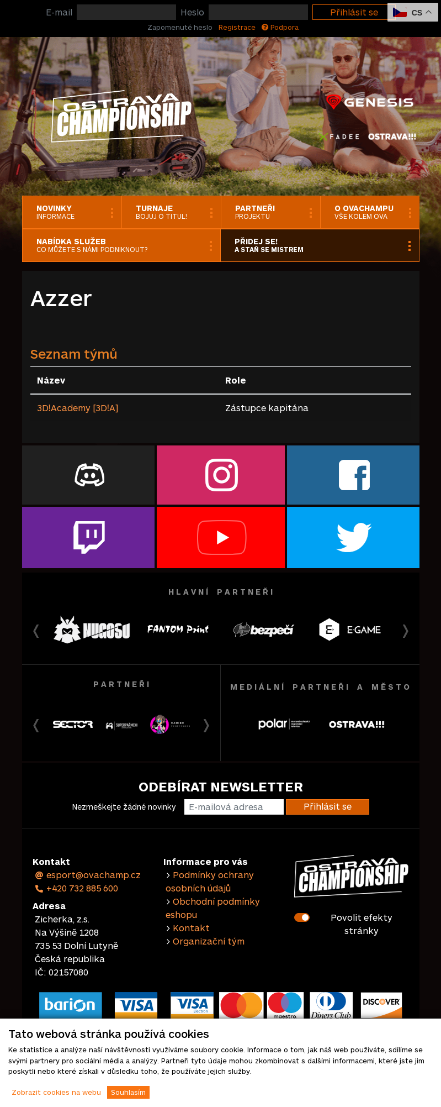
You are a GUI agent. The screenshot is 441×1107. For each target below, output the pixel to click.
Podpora (280, 27)
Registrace (237, 27)
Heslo (192, 12)
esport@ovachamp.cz (88, 874)
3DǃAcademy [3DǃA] (78, 407)
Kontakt (191, 927)
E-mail (59, 12)
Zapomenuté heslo (179, 27)
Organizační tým (209, 941)
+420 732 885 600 (77, 888)
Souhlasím (128, 1092)
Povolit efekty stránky (361, 924)
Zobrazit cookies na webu (56, 1092)
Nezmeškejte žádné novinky (124, 806)
